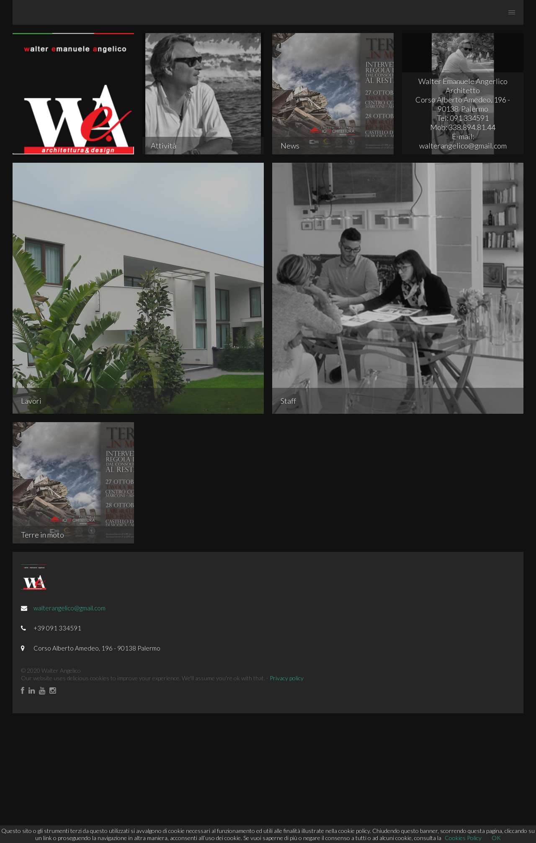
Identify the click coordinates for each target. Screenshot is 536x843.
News (290, 145)
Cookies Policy (463, 837)
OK (496, 837)
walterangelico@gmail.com (70, 608)
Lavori (31, 400)
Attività (163, 145)
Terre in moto (42, 534)
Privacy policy (287, 678)
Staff (288, 400)
